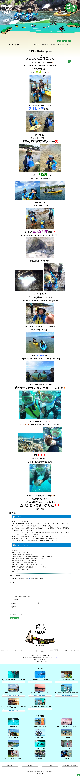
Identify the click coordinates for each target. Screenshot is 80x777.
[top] (78, 775)
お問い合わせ (10, 765)
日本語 (59, 41)
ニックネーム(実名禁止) (14, 600)
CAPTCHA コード (13, 611)
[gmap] (56, 658)
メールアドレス (13, 603)
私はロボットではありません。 (16, 614)
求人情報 (50, 765)
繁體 (69, 41)
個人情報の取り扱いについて (70, 765)
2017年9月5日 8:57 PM (16, 517)
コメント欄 (12, 580)
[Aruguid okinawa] (6, 10)
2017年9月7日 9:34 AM (16, 545)
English (64, 41)
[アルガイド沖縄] (40, 630)
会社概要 (30, 765)
